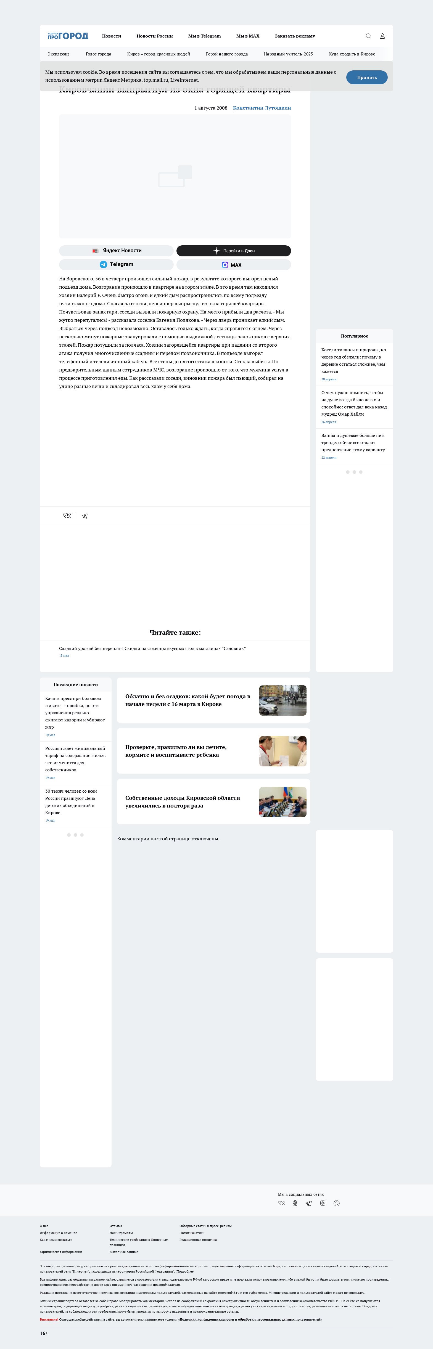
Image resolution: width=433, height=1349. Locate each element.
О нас (44, 1226)
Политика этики (191, 1233)
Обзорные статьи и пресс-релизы (205, 1226)
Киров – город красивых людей (158, 54)
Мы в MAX (248, 36)
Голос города (99, 54)
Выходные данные (124, 1252)
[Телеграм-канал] (116, 264)
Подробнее (185, 1271)
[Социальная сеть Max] (233, 264)
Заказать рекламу (295, 36)
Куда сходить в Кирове (352, 54)
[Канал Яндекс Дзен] (233, 250)
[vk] (67, 516)
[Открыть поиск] (368, 35)
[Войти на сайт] (382, 35)
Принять (367, 77)
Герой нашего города (227, 54)
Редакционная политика (198, 1240)
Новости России (155, 36)
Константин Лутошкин (262, 108)
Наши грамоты (121, 1233)
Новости (111, 36)
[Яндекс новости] (116, 250)
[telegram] (86, 516)
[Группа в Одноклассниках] (295, 1203)
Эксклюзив (59, 54)
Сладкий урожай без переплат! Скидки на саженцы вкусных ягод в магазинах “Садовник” (175, 652)
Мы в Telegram (204, 36)
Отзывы (116, 1226)
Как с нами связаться (56, 1240)
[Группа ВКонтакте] (281, 1203)
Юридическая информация (61, 1252)
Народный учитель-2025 (288, 54)
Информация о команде (58, 1233)
